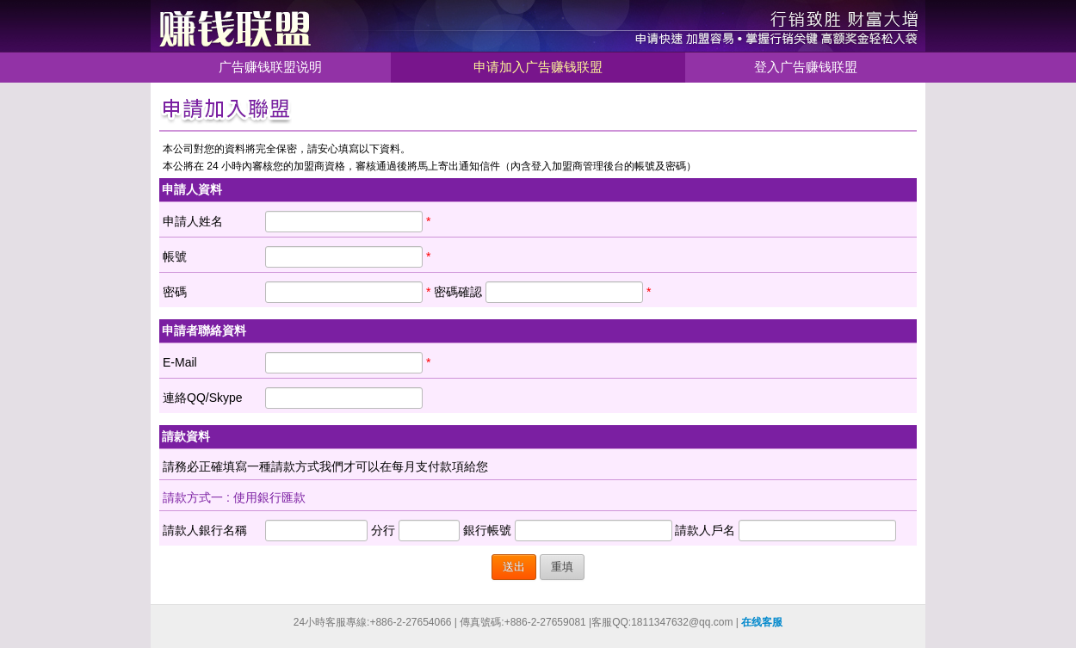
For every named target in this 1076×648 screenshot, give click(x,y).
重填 (562, 566)
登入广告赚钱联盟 (805, 66)
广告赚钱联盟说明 (270, 66)
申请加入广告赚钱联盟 (538, 66)
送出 (514, 566)
